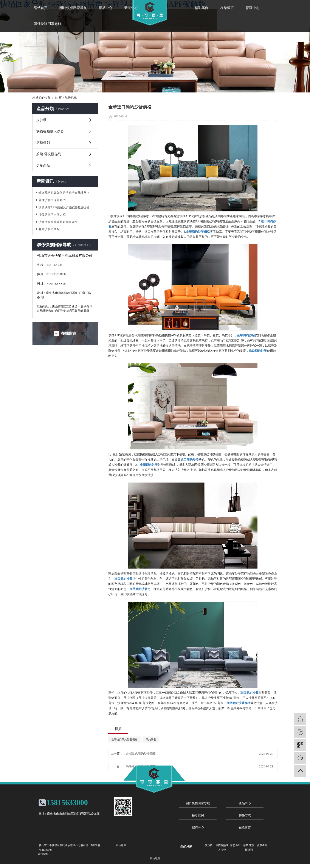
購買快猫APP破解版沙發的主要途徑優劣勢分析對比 (67, 207)
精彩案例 (201, 8)
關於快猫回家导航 (73, 8)
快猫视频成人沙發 (50, 131)
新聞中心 (131, 8)
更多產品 (43, 165)
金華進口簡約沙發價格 (124, 739)
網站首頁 (41, 8)
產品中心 (105, 8)
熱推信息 (71, 97)
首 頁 (58, 97)
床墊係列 (43, 143)
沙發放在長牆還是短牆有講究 (58, 222)
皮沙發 (41, 120)
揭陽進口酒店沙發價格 (141, 766)
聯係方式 (245, 815)
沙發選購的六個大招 (52, 214)
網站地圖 (121, 845)
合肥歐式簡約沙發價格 (141, 753)
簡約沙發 (151, 739)
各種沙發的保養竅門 (52, 200)
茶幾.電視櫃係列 (48, 154)
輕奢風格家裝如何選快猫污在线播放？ (64, 192)
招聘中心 (253, 8)
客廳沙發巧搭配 (49, 229)
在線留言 (227, 8)
